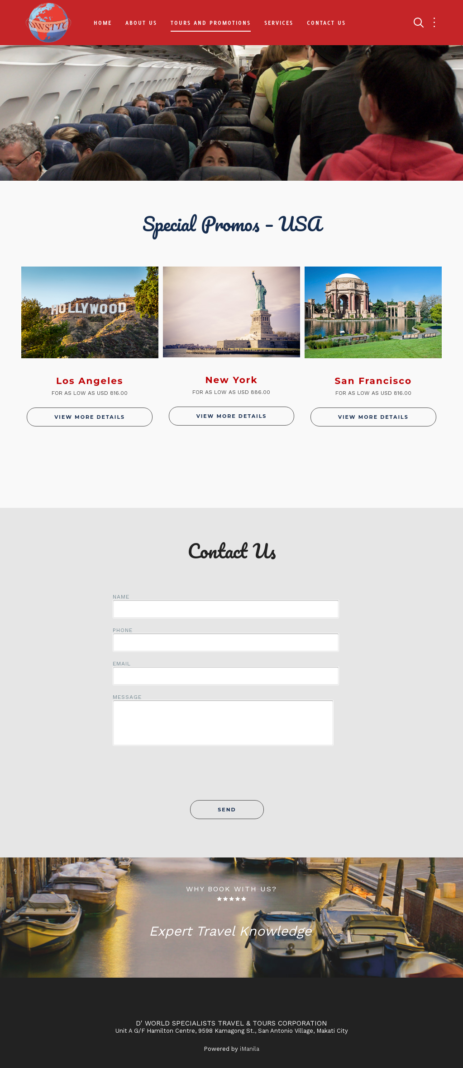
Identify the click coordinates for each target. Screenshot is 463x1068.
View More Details (89, 417)
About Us (141, 22)
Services (278, 22)
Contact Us (326, 22)
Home (103, 22)
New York (231, 380)
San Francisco (373, 380)
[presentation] (232, 778)
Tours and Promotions (211, 22)
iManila (249, 1048)
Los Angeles (90, 380)
